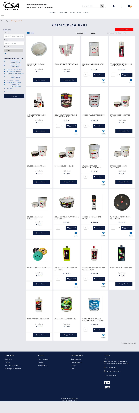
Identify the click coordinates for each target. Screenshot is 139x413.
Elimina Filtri (124, 29)
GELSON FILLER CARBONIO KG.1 (93, 115)
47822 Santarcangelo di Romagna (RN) (116, 363)
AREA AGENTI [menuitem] (43, 365)
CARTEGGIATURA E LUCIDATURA (15, 65)
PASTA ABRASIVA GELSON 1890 (38, 319)
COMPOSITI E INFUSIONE (14, 69)
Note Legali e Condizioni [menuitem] (13, 369)
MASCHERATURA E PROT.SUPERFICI (15, 76)
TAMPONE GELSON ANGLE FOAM (39, 268)
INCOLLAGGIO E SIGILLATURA (15, 73)
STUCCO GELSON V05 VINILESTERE (34, 217)
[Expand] (4, 61)
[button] (102, 6)
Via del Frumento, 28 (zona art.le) (116, 361)
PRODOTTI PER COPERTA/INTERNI (15, 85)
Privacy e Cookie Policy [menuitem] (12, 365)
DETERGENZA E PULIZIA (14, 71)
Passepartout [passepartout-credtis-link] (73, 398)
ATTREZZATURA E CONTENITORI (15, 61)
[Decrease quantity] (89, 75)
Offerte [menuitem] (72, 12)
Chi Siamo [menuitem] (52, 12)
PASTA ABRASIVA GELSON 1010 (65, 319)
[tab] (29, 33)
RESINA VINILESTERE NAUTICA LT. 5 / (93, 65)
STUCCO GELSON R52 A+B (64, 166)
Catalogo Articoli (16, 21)
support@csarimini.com (113, 371)
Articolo (6, 33)
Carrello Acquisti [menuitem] (76, 362)
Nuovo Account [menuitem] (43, 359)
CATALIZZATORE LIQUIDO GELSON (36, 116)
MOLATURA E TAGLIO (13, 80)
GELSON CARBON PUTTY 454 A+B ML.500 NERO (67, 217)
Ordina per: (79, 33)
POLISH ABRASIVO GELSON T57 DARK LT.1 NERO (93, 268)
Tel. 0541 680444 (111, 367)
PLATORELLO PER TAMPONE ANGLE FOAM (120, 217)
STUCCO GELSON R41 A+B (36, 166)
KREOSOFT (73, 400)
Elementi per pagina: (114, 33)
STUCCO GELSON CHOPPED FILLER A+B (120, 116)
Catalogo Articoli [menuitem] (63, 12)
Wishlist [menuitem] (40, 362)
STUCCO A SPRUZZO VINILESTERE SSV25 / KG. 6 (91, 167)
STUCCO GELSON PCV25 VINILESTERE (118, 167)
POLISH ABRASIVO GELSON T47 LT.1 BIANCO (66, 268)
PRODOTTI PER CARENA (14, 82)
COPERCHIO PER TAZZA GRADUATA (35, 65)
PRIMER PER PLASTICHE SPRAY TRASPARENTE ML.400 (121, 65)
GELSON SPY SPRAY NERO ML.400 (91, 217)
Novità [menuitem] (79, 12)
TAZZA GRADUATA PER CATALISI (66, 64)
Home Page (5, 21)
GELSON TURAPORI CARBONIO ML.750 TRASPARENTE (66, 116)
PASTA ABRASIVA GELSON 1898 (121, 268)
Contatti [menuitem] (86, 12)
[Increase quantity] (92, 75)
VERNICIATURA (11, 91)
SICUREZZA (10, 88)
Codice (6, 40)
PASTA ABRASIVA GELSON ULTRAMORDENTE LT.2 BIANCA (93, 319)
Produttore (7, 47)
